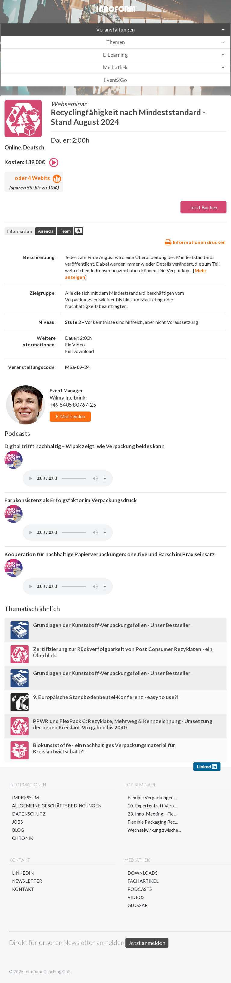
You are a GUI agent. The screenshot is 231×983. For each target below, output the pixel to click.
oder (36, 178)
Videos (136, 897)
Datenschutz (29, 813)
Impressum (25, 797)
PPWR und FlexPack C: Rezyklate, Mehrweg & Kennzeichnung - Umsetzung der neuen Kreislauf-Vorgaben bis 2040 (122, 724)
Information (19, 231)
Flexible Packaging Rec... (153, 822)
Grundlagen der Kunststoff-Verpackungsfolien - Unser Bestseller (111, 625)
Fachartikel (143, 881)
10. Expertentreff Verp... (152, 805)
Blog (18, 830)
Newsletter (27, 881)
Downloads (143, 873)
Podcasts (140, 889)
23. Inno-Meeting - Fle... (152, 813)
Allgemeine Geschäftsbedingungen (56, 805)
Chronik (22, 838)
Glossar (138, 905)
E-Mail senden (70, 416)
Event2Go (115, 80)
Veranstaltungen (115, 29)
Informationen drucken (195, 242)
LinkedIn (23, 873)
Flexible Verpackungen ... (152, 797)
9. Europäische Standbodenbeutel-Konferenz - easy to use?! (106, 697)
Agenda (46, 231)
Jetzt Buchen (203, 207)
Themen (115, 42)
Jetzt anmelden (146, 942)
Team (65, 231)
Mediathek (115, 67)
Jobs (17, 822)
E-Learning (115, 55)
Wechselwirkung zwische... (154, 830)
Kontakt (23, 889)
